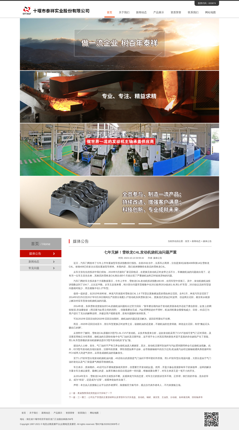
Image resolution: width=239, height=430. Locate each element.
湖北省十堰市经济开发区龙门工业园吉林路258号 (49, 419)
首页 (109, 12)
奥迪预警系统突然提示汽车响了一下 (95, 393)
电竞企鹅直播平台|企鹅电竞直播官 (59, 424)
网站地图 (210, 12)
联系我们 (193, 12)
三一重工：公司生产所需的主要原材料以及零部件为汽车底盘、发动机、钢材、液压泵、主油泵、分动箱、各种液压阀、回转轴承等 (140, 397)
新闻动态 (141, 12)
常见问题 (34, 268)
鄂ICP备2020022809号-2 (107, 424)
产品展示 (158, 12)
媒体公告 (35, 253)
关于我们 (124, 12)
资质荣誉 (176, 12)
